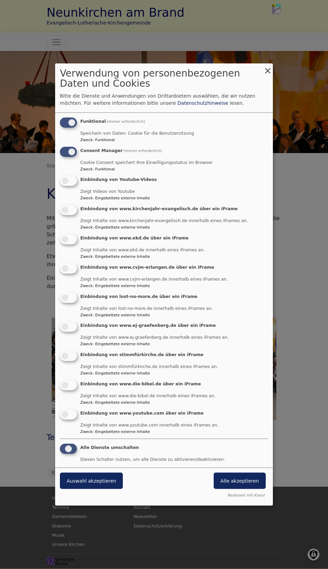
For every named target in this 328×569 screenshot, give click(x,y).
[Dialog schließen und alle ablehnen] (268, 67)
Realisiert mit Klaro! (246, 495)
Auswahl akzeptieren (91, 480)
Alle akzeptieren (239, 480)
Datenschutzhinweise (203, 102)
